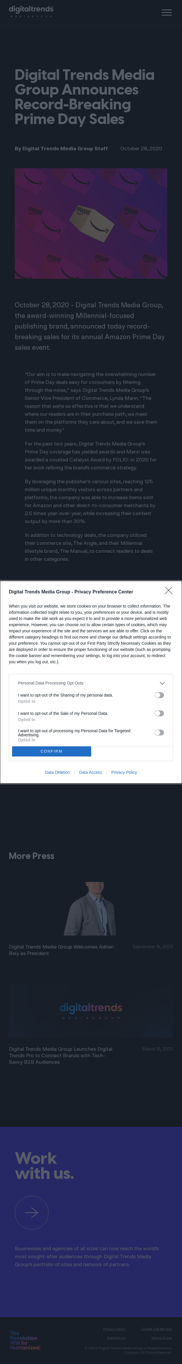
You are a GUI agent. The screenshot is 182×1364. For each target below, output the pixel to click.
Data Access (90, 772)
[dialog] (91, 682)
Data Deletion (57, 772)
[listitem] (91, 683)
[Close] (170, 592)
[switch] (159, 695)
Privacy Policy (124, 772)
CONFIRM (51, 751)
